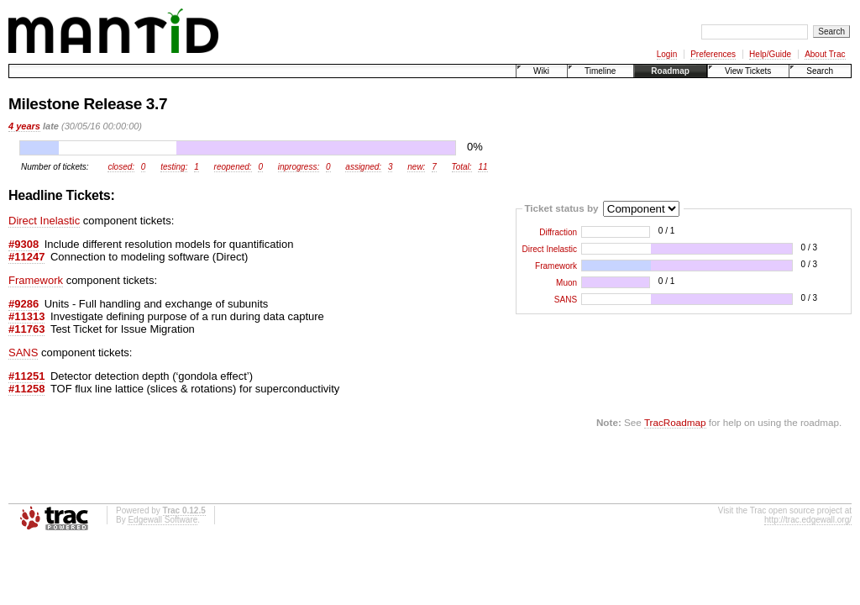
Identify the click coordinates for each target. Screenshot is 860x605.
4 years (24, 126)
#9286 (23, 303)
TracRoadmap (675, 422)
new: (416, 166)
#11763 (26, 329)
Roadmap (670, 71)
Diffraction (558, 232)
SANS (565, 299)
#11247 (26, 256)
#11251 (26, 376)
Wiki (541, 71)
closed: (121, 166)
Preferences (713, 54)
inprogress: (298, 166)
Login (667, 54)
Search (819, 71)
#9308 (23, 244)
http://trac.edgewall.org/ (808, 519)
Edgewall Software (162, 519)
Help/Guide (770, 54)
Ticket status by (561, 207)
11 (482, 166)
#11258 (26, 388)
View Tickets (748, 71)
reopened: (233, 166)
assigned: (363, 166)
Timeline (600, 71)
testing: (173, 166)
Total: (462, 166)
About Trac (825, 54)
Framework (556, 266)
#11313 (26, 316)
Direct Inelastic (550, 249)
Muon (566, 282)
